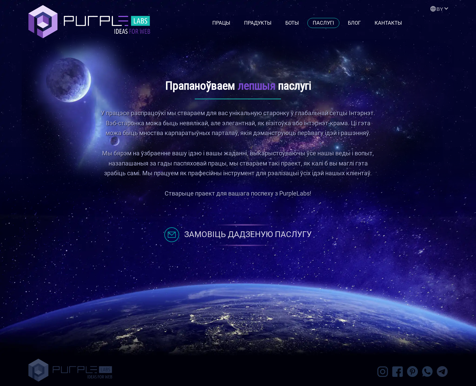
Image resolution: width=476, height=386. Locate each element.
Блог (354, 23)
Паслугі (323, 23)
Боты (292, 23)
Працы (221, 23)
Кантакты (388, 23)
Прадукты (257, 23)
